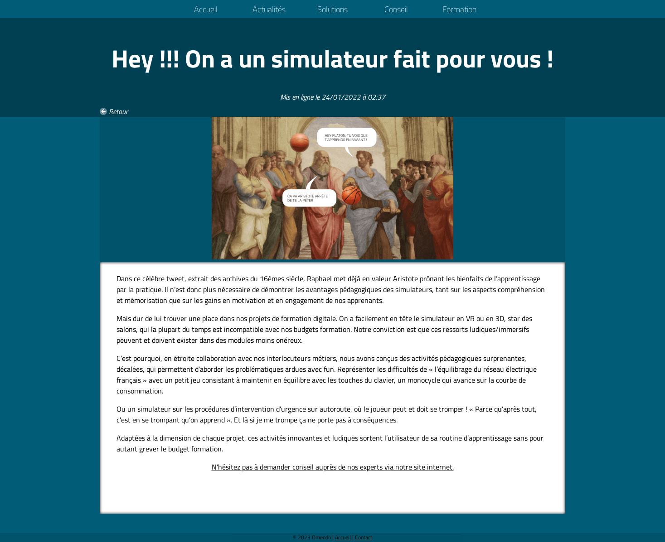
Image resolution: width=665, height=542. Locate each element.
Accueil (206, 9)
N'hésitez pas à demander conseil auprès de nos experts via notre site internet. (333, 466)
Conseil (396, 9)
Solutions (332, 9)
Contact (363, 537)
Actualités (269, 9)
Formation (459, 9)
